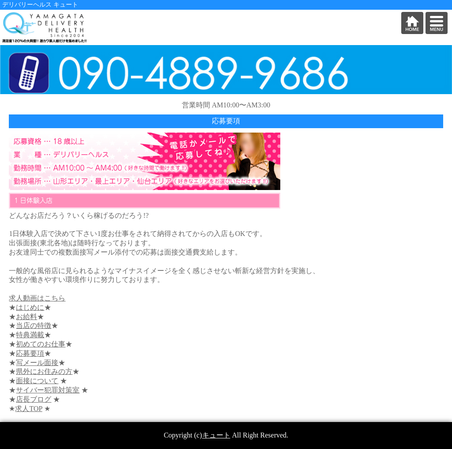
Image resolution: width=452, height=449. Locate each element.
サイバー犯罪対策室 (47, 390)
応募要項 (30, 353)
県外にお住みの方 (44, 371)
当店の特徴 (33, 325)
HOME (412, 23)
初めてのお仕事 (40, 344)
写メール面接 (37, 362)
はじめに (30, 307)
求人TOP (28, 408)
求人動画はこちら (37, 298)
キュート (216, 435)
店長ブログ (33, 399)
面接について (37, 380)
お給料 (26, 316)
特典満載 (30, 335)
